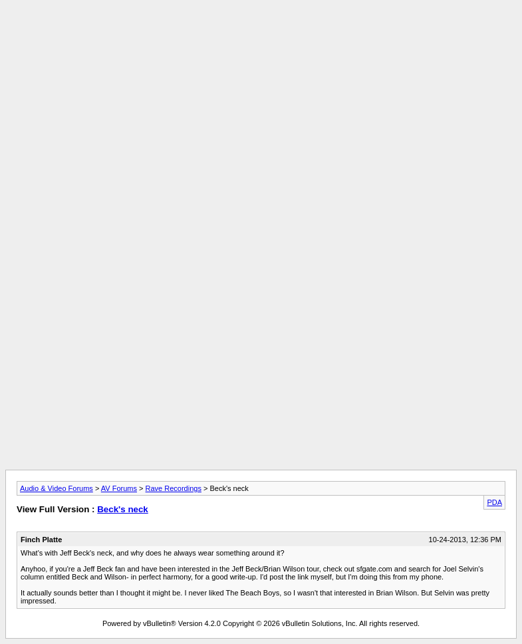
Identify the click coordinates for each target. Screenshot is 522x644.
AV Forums (119, 488)
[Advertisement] (261, 35)
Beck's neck (122, 509)
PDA (494, 502)
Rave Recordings (173, 488)
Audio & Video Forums (56, 488)
